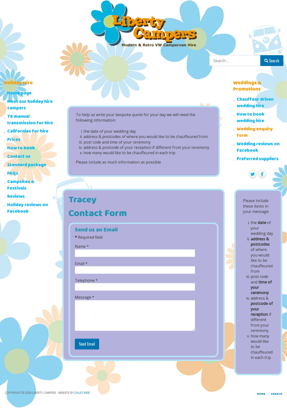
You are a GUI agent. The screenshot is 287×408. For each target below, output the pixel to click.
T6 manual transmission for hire (30, 120)
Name (82, 246)
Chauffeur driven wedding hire (255, 103)
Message (84, 297)
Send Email (87, 344)
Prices (13, 140)
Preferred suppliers (258, 159)
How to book (21, 148)
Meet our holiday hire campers (30, 105)
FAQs (12, 174)
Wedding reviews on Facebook (258, 147)
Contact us (19, 157)
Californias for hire (27, 132)
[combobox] (235, 60)
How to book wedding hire (250, 118)
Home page (19, 94)
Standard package (26, 165)
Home (261, 394)
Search (271, 61)
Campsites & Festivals (20, 185)
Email (81, 263)
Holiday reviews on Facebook (27, 208)
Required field (88, 237)
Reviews (16, 197)
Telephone (86, 280)
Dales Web (82, 393)
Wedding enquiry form (255, 132)
